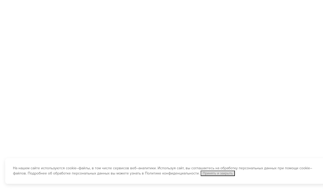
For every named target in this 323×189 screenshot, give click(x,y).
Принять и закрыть (218, 173)
